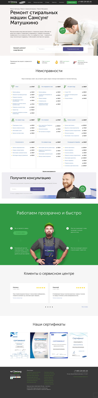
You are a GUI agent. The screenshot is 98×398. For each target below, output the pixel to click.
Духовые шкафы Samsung (32, 373)
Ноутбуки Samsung (48, 377)
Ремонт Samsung (14, 9)
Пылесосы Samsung (48, 382)
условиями (17, 193)
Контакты (61, 2)
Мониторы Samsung (31, 382)
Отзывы (47, 2)
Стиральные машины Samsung (33, 372)
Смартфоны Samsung (49, 372)
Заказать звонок (71, 2)
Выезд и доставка (38, 2)
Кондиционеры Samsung (32, 377)
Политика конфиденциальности (81, 376)
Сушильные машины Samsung (33, 378)
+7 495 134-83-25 (85, 2)
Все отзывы (85, 306)
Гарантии (54, 2)
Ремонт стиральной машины (28, 9)
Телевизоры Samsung (49, 375)
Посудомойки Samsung (32, 380)
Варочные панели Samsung (33, 375)
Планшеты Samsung (48, 378)
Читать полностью (17, 298)
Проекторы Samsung (48, 380)
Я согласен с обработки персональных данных (21, 193)
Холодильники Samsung (49, 373)
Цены (29, 2)
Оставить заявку (20, 233)
